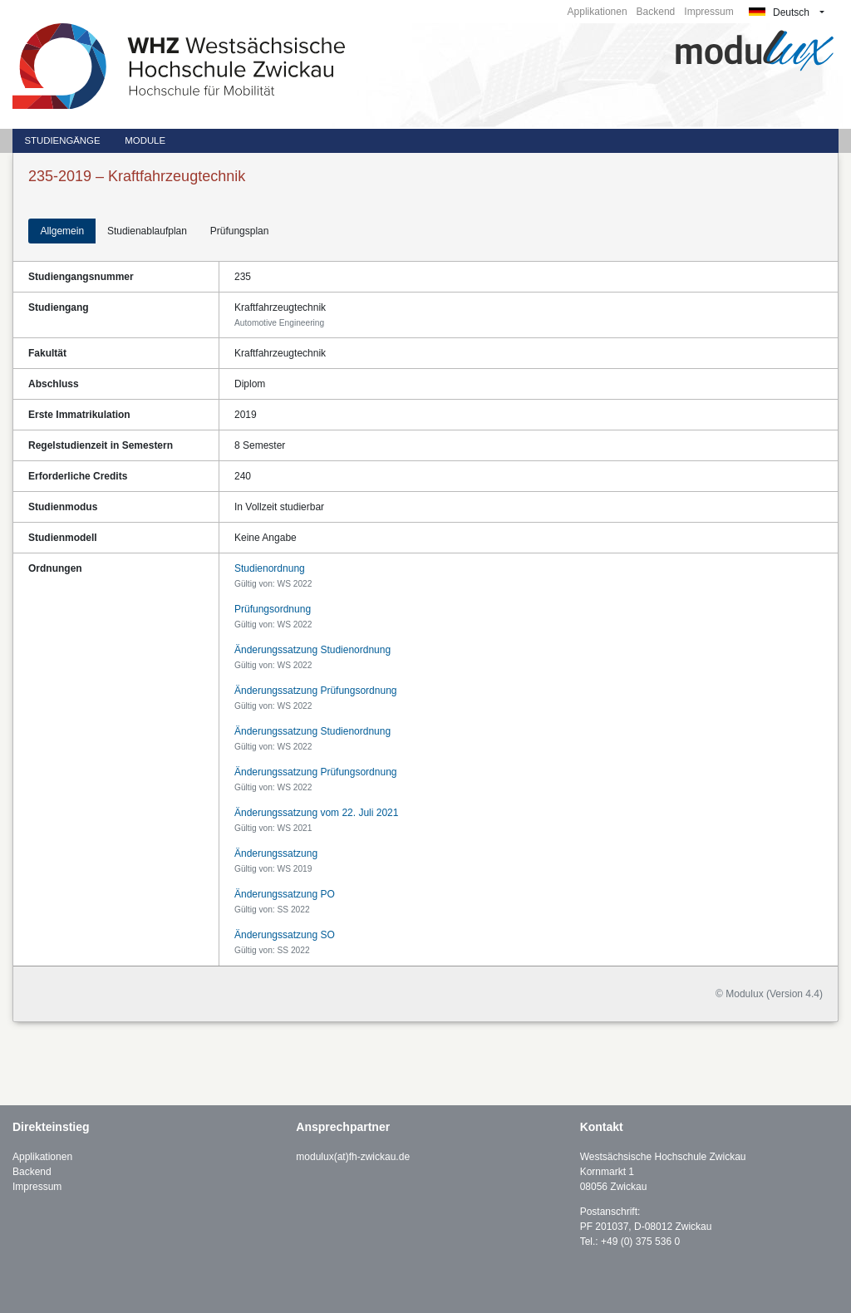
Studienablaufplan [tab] (147, 231)
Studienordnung (269, 568)
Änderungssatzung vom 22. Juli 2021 (316, 813)
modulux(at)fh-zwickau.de (353, 1157)
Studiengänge (62, 140)
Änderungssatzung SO (284, 935)
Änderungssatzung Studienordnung (312, 650)
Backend (656, 11)
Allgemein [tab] (62, 231)
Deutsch (779, 12)
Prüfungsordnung (272, 609)
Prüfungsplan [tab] (239, 231)
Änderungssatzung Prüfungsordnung (315, 690)
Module (145, 140)
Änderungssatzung (275, 853)
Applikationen (597, 11)
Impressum (708, 11)
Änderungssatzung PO (284, 894)
